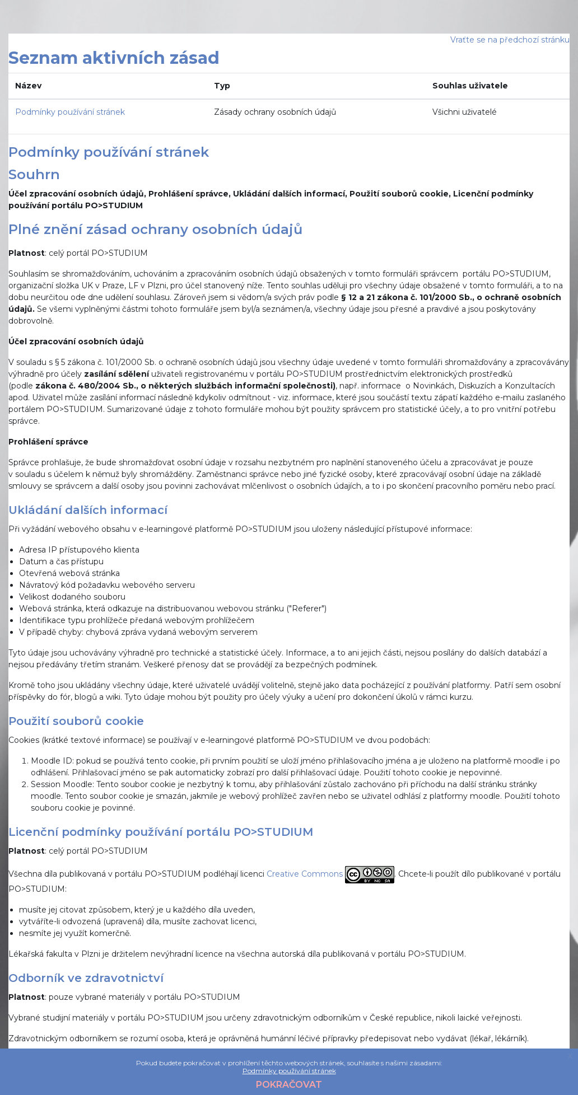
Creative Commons (305, 874)
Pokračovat (289, 1084)
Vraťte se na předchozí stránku (510, 40)
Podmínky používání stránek (70, 112)
